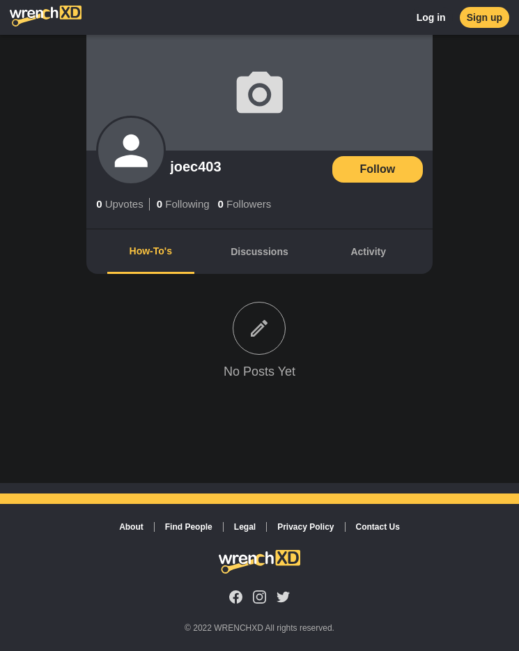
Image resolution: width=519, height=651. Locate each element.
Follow (378, 169)
